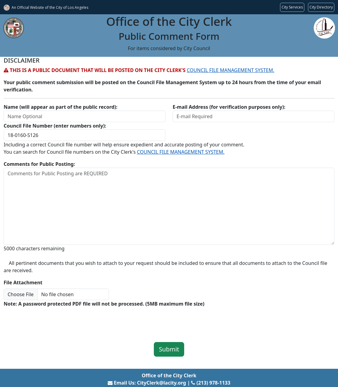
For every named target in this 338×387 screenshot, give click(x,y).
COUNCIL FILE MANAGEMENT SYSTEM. (230, 70)
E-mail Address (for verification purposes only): (229, 107)
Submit (169, 349)
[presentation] (50, 320)
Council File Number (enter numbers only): (55, 125)
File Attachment (23, 282)
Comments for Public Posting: (39, 164)
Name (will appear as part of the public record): (60, 107)
